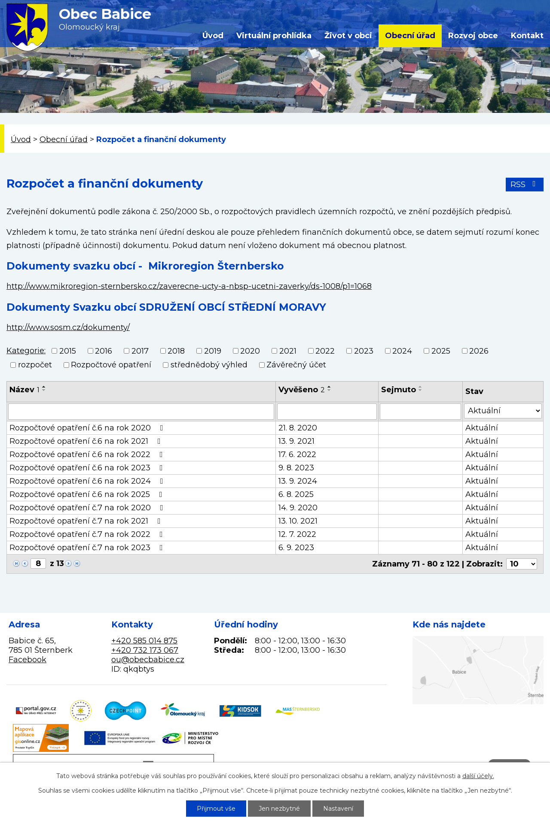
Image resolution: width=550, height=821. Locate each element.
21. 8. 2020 (297, 428)
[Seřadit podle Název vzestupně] (44, 386)
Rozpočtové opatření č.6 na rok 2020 (88, 428)
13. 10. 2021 (298, 521)
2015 (67, 351)
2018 (176, 351)
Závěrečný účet (296, 365)
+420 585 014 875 (144, 640)
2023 (363, 351)
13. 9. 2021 (296, 441)
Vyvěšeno (301, 389)
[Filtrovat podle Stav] (503, 410)
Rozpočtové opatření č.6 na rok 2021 (86, 441)
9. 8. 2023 (296, 468)
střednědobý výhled (209, 365)
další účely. (478, 776)
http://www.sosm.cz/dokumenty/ (68, 327)
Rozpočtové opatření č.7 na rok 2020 (88, 507)
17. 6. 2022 (297, 454)
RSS (524, 184)
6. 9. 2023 (296, 547)
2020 (250, 351)
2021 (287, 351)
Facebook (27, 659)
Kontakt (527, 35)
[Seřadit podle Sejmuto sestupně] (420, 390)
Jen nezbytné (279, 808)
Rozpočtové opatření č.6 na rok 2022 (87, 454)
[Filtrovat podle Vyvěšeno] (327, 411)
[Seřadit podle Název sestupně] (44, 390)
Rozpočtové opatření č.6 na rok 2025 (87, 494)
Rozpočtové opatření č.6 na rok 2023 (87, 468)
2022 (325, 351)
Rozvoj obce (473, 35)
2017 (140, 351)
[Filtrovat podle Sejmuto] (420, 411)
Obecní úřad (410, 35)
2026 (479, 351)
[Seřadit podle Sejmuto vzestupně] (420, 386)
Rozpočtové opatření (111, 365)
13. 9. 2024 (297, 481)
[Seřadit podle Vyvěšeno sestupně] (329, 390)
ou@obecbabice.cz (147, 659)
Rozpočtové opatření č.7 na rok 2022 (87, 534)
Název (24, 389)
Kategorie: (26, 350)
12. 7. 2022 (297, 534)
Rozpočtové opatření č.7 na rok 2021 (86, 521)
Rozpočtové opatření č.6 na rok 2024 (88, 481)
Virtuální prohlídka (274, 35)
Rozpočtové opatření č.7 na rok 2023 (87, 547)
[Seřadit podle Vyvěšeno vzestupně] (329, 386)
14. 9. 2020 (298, 507)
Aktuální (481, 428)
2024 (402, 351)
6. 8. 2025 (296, 494)
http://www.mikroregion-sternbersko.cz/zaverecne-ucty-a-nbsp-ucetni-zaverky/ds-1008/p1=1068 (189, 286)
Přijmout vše (216, 808)
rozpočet (35, 365)
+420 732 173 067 (144, 650)
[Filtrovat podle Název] (141, 411)
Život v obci (348, 35)
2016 (103, 351)
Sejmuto (398, 389)
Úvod (212, 35)
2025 (440, 351)
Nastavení (338, 808)
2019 (212, 351)
